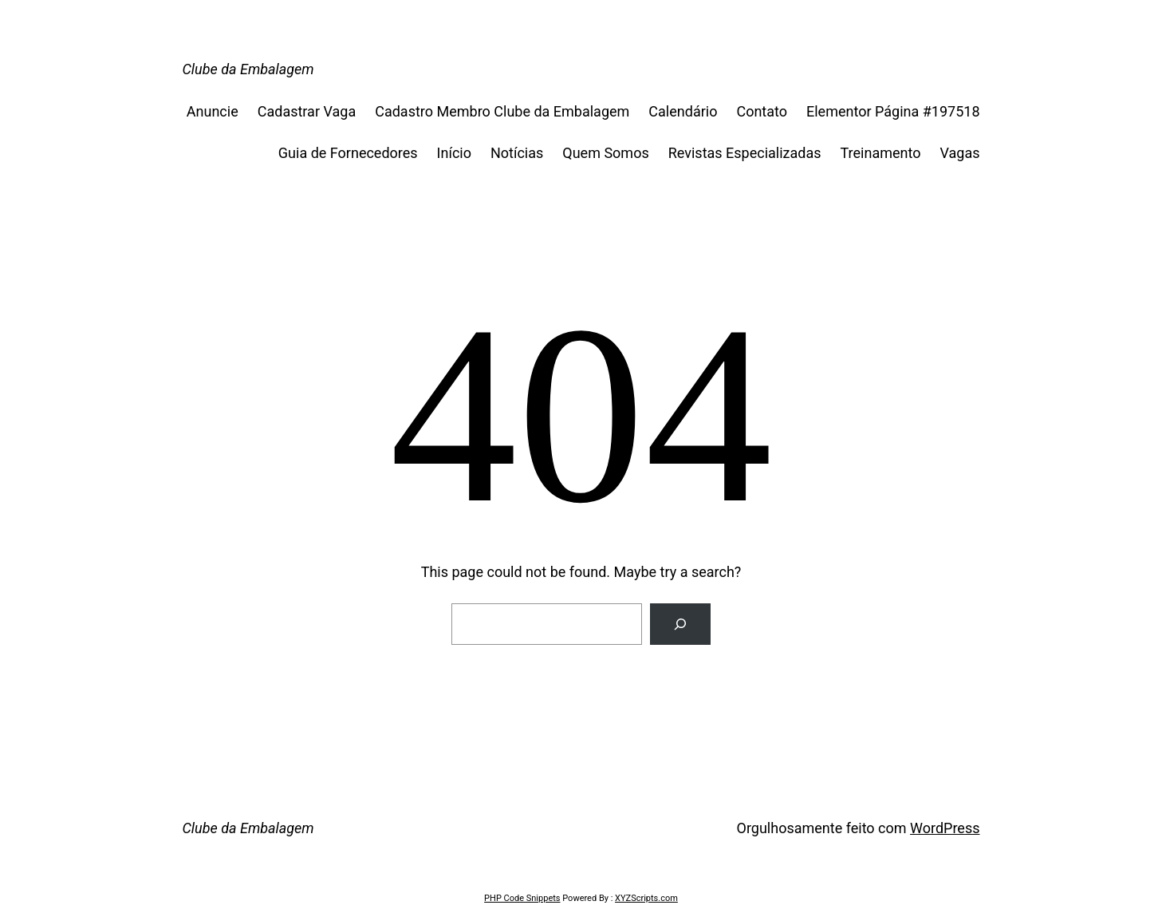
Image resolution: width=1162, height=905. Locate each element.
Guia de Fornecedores (348, 152)
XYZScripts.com (646, 898)
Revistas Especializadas (744, 152)
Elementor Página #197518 (892, 111)
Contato (761, 111)
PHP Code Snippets (522, 898)
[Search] (680, 624)
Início (454, 152)
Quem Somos (605, 152)
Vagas (959, 152)
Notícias (516, 152)
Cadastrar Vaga (307, 111)
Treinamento (881, 152)
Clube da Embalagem (248, 69)
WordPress (944, 828)
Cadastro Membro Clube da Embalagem (502, 111)
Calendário (682, 111)
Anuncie (212, 111)
